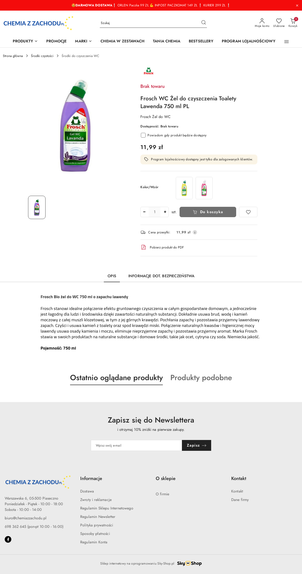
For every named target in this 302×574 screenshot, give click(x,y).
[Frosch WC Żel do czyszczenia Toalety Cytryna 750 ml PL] (184, 188)
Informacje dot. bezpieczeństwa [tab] (161, 276)
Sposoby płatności (95, 533)
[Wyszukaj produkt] (153, 23)
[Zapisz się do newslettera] (136, 445)
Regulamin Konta (93, 542)
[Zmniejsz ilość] (144, 212)
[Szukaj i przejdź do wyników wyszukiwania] (203, 23)
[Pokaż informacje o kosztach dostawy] (194, 232)
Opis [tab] (112, 276)
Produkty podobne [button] (201, 377)
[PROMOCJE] (56, 42)
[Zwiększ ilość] (164, 212)
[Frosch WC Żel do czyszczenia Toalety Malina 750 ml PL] (204, 188)
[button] (286, 41)
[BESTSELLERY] (201, 42)
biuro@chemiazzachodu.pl (25, 518)
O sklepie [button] (166, 478)
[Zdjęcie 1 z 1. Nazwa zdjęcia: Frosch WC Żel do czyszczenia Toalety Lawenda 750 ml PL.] (37, 207)
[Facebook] (8, 539)
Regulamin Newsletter (97, 516)
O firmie (162, 494)
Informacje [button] (91, 478)
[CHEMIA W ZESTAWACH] (122, 42)
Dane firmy (240, 499)
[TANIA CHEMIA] (166, 42)
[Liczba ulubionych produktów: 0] (279, 23)
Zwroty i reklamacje (96, 499)
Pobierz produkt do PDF (162, 247)
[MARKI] (83, 42)
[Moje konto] (262, 23)
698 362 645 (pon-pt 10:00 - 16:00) (34, 526)
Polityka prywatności (96, 525)
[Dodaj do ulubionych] (248, 212)
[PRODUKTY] (25, 42)
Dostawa (87, 491)
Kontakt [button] (238, 478)
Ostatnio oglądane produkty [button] (116, 377)
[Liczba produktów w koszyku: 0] (293, 23)
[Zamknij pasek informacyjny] (297, 5)
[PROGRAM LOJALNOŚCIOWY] (248, 42)
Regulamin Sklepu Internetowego (106, 508)
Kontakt (237, 491)
